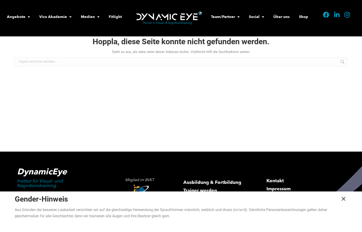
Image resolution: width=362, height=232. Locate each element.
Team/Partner (225, 17)
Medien (90, 17)
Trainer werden (200, 190)
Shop (303, 16)
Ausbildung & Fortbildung (212, 182)
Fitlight (115, 16)
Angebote (18, 17)
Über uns (281, 16)
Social (256, 17)
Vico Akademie (55, 17)
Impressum (278, 189)
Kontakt (275, 181)
